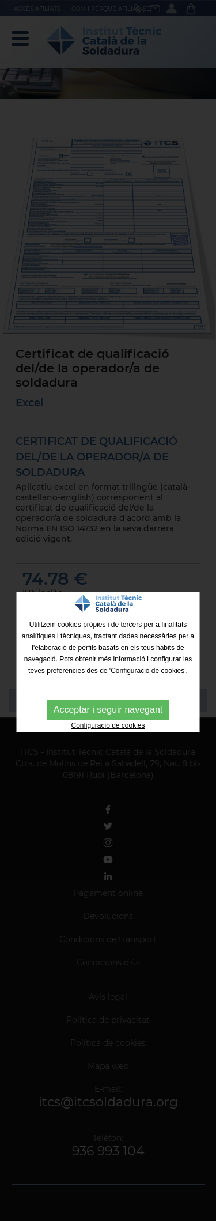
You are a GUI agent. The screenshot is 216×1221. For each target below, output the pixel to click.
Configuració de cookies (108, 725)
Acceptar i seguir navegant (108, 710)
